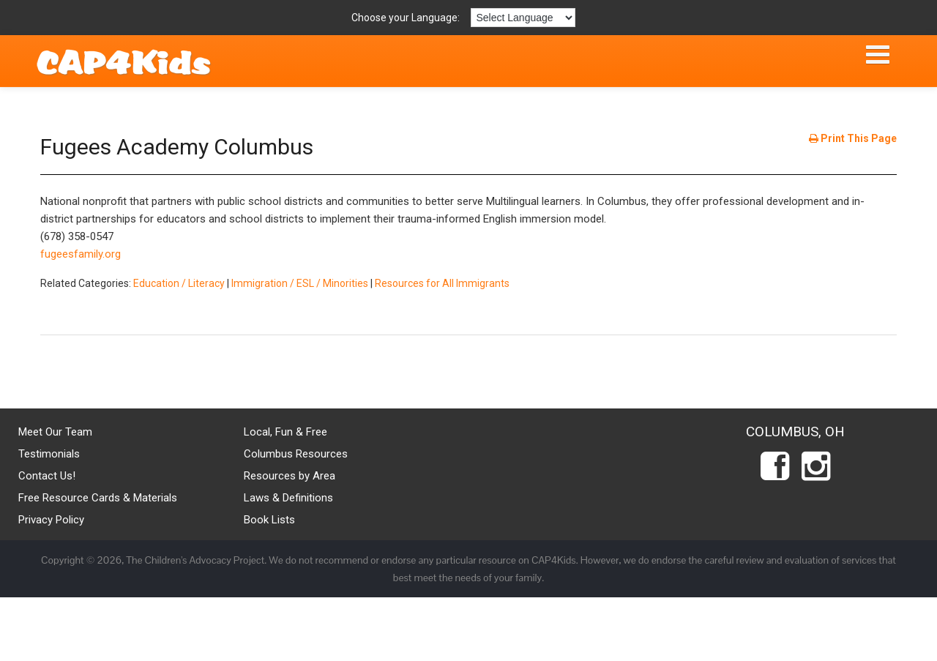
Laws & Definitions (288, 497)
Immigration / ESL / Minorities (299, 283)
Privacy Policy (51, 519)
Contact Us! (46, 475)
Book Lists (269, 519)
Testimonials (49, 453)
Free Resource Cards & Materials (97, 497)
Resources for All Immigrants (442, 283)
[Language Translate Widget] (523, 17)
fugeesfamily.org (80, 254)
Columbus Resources (296, 453)
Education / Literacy (179, 283)
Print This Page (853, 138)
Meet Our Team (55, 431)
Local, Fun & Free (285, 431)
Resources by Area (289, 475)
